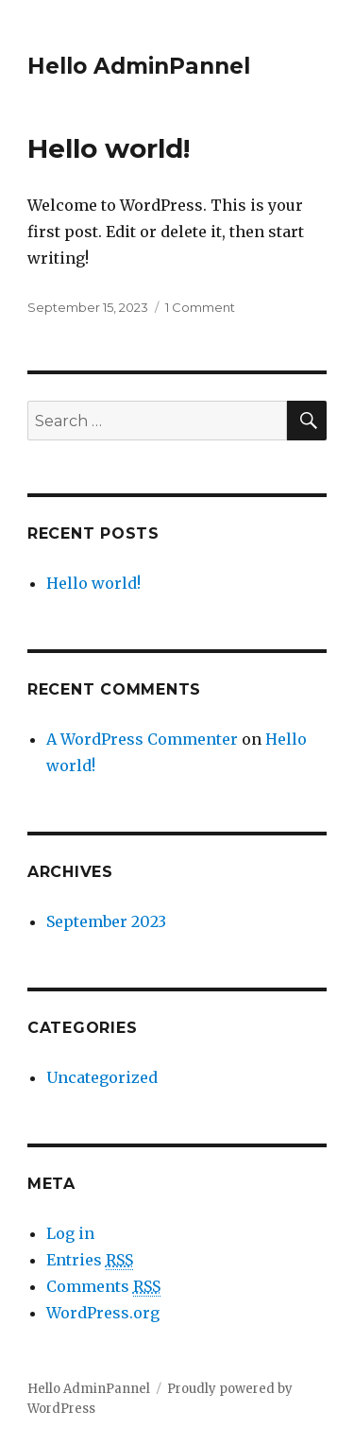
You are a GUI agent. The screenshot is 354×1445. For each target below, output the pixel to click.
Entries (89, 1260)
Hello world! (108, 148)
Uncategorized (102, 1077)
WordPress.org (103, 1312)
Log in (70, 1233)
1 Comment (200, 307)
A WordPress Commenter (142, 739)
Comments (103, 1287)
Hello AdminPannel (138, 66)
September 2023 (106, 921)
